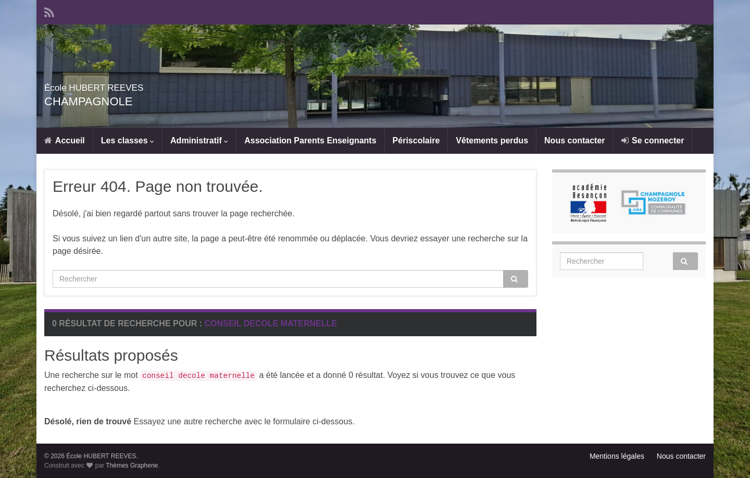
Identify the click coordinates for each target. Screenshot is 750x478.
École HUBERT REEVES (132, 85)
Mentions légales (617, 456)
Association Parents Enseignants (310, 140)
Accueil (64, 140)
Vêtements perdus (492, 140)
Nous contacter (574, 140)
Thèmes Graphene (132, 465)
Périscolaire (416, 140)
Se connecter (652, 140)
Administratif (199, 140)
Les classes (127, 140)
